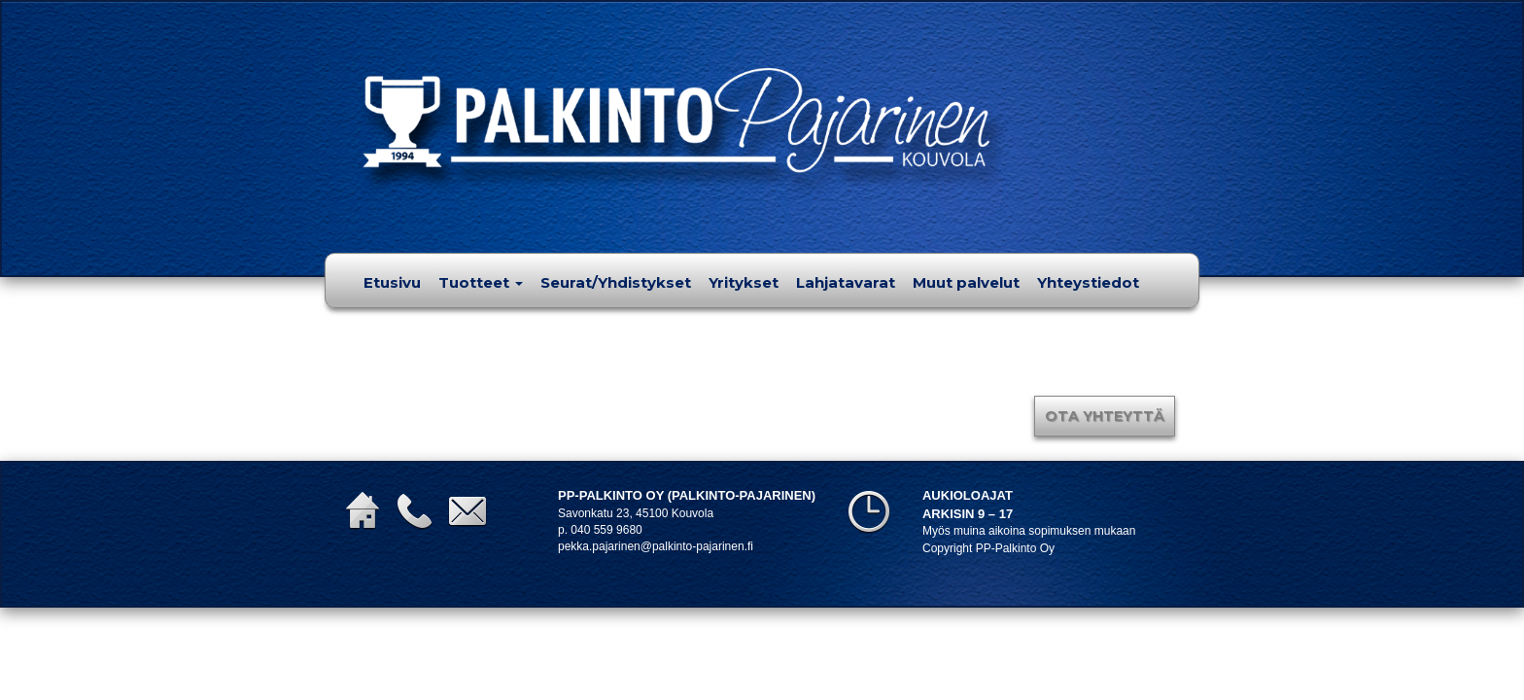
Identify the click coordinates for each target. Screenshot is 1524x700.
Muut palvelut (966, 282)
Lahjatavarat (845, 282)
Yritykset (744, 282)
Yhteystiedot (1088, 282)
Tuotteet (480, 282)
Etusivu (392, 282)
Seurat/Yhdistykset (615, 282)
